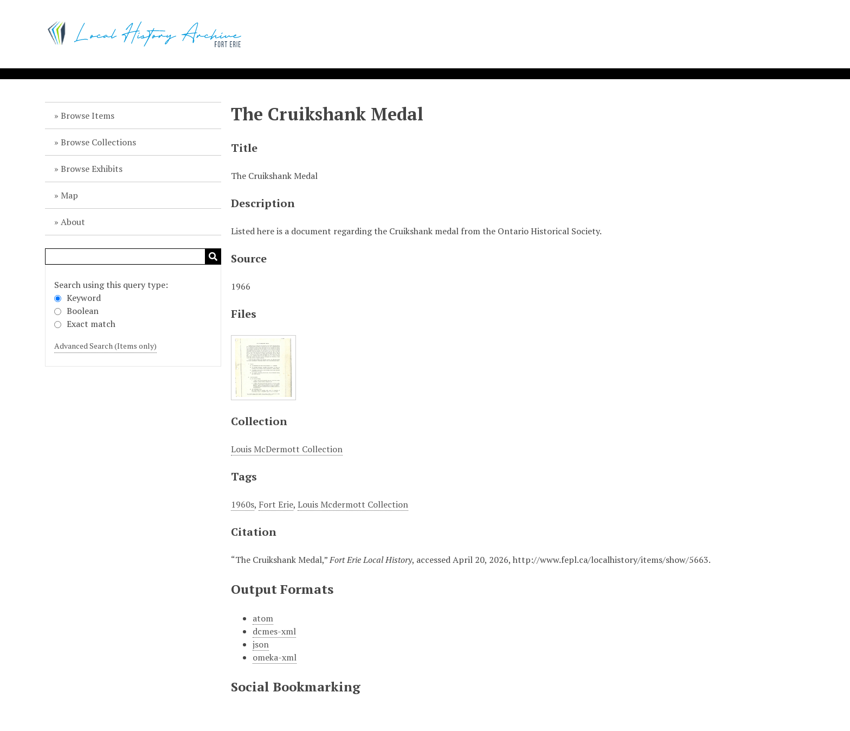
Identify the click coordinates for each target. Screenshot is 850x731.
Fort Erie (276, 504)
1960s (242, 504)
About (73, 222)
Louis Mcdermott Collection (353, 504)
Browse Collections (98, 142)
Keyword (77, 298)
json (261, 644)
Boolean (76, 311)
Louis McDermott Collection (287, 449)
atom (263, 618)
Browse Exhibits (92, 169)
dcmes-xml (274, 631)
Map (69, 195)
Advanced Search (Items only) (105, 346)
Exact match (84, 324)
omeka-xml (275, 657)
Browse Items (87, 115)
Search (213, 256)
